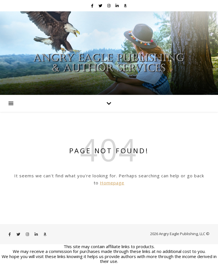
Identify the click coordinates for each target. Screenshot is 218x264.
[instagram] (109, 5)
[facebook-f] (92, 5)
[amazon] (125, 5)
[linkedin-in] (118, 5)
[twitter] (100, 5)
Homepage (112, 183)
